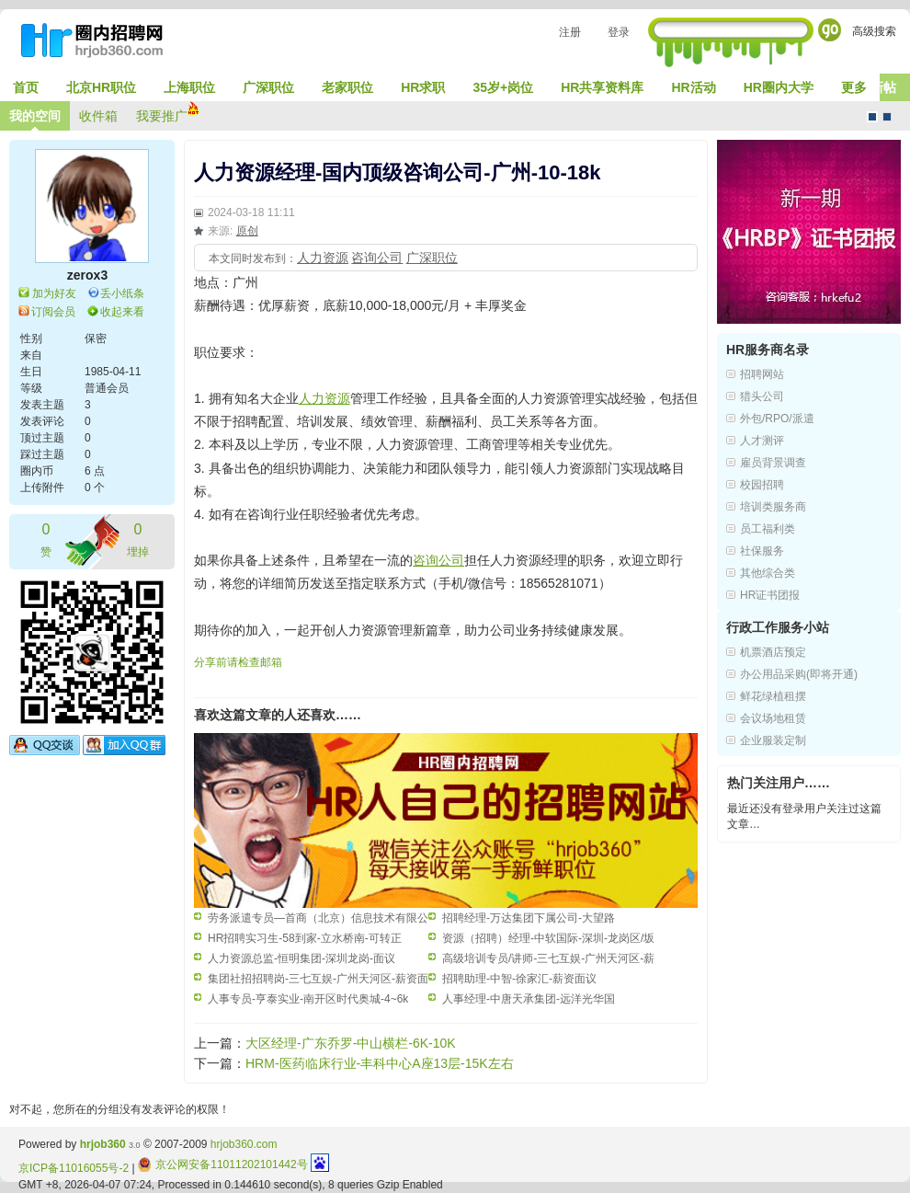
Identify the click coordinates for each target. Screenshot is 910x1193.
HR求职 (423, 87)
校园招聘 (762, 484)
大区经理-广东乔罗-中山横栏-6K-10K (350, 1043)
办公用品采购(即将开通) (799, 674)
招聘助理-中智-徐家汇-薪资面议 (519, 978)
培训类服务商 (773, 506)
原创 (247, 230)
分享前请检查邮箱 (238, 662)
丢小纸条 (122, 293)
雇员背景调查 (773, 462)
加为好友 (54, 293)
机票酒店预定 (773, 652)
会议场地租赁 (773, 718)
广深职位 (268, 87)
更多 (854, 87)
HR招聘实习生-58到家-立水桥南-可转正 (305, 938)
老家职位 (347, 87)
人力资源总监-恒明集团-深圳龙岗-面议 (301, 958)
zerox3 (87, 275)
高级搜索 (874, 31)
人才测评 (762, 440)
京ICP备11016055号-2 (73, 1168)
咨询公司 (377, 257)
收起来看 (122, 311)
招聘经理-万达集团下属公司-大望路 (528, 918)
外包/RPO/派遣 (777, 418)
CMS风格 (887, 116)
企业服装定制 (773, 740)
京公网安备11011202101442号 (223, 1164)
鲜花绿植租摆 (773, 696)
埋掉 (138, 538)
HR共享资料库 (602, 87)
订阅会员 (53, 311)
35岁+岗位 (502, 87)
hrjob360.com (244, 1144)
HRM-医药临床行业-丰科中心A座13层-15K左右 (379, 1063)
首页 (26, 87)
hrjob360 (103, 1144)
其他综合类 (767, 573)
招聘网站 (762, 374)
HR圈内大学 (778, 87)
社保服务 (762, 551)
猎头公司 (762, 396)
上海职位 (189, 87)
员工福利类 (767, 528)
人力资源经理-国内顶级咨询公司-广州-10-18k (397, 172)
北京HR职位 (101, 87)
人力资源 (322, 257)
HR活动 (693, 87)
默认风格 (872, 116)
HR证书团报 (770, 595)
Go (829, 29)
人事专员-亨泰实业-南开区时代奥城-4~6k (308, 998)
